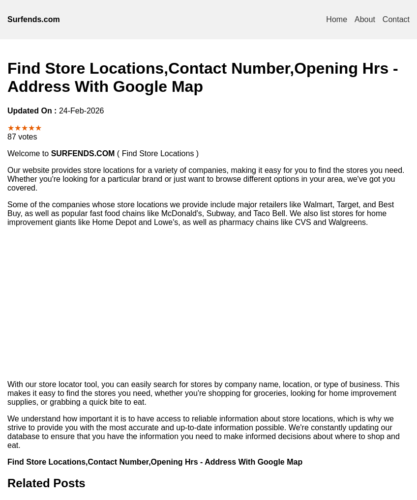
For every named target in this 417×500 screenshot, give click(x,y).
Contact (396, 19)
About (365, 19)
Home (336, 19)
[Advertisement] (208, 303)
